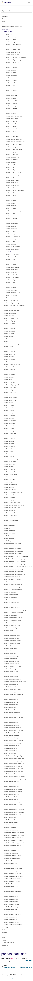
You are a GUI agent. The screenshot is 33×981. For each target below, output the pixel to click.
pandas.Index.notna (11, 216)
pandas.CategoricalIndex (10, 546)
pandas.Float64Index (9, 533)
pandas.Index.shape (11, 75)
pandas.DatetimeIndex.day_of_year (13, 730)
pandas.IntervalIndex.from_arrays (13, 584)
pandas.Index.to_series (12, 280)
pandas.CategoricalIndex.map (12, 576)
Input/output (5, 16)
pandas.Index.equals (11, 126)
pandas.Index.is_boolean (12, 169)
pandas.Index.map (11, 205)
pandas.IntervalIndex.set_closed (12, 620)
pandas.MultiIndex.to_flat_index (12, 666)
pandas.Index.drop (11, 113)
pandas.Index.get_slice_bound (14, 149)
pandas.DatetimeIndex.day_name (13, 804)
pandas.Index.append (11, 88)
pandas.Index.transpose (12, 285)
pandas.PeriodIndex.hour (10, 889)
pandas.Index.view (9, 466)
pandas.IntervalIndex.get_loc (11, 615)
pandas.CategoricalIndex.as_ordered (13, 571)
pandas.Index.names (9, 328)
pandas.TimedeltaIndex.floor (11, 850)
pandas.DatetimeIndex (10, 697)
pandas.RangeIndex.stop (10, 538)
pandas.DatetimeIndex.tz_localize (13, 791)
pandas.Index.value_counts (13, 292)
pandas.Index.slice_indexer (13, 246)
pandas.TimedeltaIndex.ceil (11, 853)
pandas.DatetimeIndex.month (11, 702)
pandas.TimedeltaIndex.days (11, 827)
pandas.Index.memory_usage (14, 210)
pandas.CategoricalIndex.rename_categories (16, 556)
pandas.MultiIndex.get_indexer (12, 692)
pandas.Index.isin (10, 193)
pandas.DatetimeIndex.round (11, 794)
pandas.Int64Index (9, 528)
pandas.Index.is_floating (12, 175)
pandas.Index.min (10, 213)
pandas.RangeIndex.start (10, 535)
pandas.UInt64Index (9, 530)
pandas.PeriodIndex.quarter (11, 899)
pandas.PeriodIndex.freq (10, 883)
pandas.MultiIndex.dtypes (10, 658)
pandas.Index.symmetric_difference (15, 262)
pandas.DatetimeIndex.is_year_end (13, 768)
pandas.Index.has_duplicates (13, 44)
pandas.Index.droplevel (12, 118)
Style (3, 937)
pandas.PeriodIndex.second (11, 904)
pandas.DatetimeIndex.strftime (12, 784)
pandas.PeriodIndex (9, 860)
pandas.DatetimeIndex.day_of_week (13, 740)
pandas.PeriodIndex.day (10, 863)
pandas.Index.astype (11, 103)
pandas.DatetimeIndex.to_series (12, 814)
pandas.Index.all (10, 82)
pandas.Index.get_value (12, 152)
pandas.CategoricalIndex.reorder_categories (15, 558)
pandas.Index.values (11, 80)
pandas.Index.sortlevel (12, 256)
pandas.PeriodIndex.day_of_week (13, 868)
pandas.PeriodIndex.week (11, 909)
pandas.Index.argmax (11, 90)
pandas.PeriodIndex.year (10, 917)
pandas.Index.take (11, 264)
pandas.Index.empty (9, 338)
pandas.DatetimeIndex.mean (11, 819)
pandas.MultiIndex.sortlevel (11, 671)
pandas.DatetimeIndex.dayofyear (12, 727)
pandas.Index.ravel (11, 226)
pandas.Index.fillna (11, 131)
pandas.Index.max (11, 208)
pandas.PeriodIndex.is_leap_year (13, 891)
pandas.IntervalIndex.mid (10, 597)
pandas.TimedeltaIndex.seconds (12, 830)
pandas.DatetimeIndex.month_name (13, 802)
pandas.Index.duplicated (12, 123)
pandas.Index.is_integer (12, 177)
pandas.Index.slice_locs (12, 249)
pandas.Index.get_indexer (13, 136)
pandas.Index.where (11, 295)
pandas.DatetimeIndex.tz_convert (13, 789)
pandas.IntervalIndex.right (11, 594)
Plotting (4, 940)
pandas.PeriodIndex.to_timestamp (13, 924)
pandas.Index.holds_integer (13, 157)
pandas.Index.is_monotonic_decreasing (16, 57)
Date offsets (5, 927)
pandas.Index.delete (11, 108)
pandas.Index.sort (11, 251)
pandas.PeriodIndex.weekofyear (12, 914)
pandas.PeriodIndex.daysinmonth (13, 878)
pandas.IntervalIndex (9, 582)
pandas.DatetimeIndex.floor (11, 796)
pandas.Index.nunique (12, 221)
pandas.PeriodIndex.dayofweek (12, 866)
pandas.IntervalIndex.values (11, 605)
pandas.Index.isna (11, 195)
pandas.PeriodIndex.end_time (12, 881)
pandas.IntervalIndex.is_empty (12, 607)
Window (4, 930)
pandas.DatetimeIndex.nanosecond (13, 717)
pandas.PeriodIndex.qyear (11, 901)
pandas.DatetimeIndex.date (11, 720)
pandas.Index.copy (11, 106)
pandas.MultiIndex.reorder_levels (12, 679)
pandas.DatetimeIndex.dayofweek (13, 738)
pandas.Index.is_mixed (12, 182)
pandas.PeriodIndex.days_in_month (13, 876)
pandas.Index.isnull (11, 198)
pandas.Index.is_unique (12, 62)
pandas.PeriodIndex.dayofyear (12, 871)
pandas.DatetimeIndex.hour (11, 707)
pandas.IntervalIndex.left (10, 592)
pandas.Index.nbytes (11, 67)
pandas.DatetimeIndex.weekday (12, 743)
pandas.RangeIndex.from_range (12, 543)
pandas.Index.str (10, 259)
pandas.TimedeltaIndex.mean (12, 858)
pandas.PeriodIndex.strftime (11, 922)
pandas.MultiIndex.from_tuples (12, 638)
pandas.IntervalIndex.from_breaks (13, 589)
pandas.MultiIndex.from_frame (12, 643)
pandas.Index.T (10, 34)
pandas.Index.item (11, 200)
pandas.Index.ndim (11, 70)
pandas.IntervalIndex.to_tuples (12, 628)
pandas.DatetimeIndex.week (11, 735)
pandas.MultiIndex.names (11, 645)
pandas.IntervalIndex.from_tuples (13, 587)
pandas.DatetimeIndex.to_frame (12, 817)
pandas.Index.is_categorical (13, 172)
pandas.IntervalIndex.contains (12, 622)
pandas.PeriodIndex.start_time (12, 906)
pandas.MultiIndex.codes (10, 651)
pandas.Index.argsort (11, 95)
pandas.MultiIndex (9, 630)
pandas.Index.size (11, 77)
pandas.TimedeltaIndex (10, 825)
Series (3, 21)
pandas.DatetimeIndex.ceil (11, 799)
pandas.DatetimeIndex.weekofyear (13, 732)
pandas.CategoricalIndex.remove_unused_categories (18, 566)
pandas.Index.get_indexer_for (14, 139)
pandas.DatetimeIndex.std (11, 822)
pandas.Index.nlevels (11, 72)
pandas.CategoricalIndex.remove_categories (16, 564)
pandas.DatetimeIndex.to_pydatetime (14, 812)
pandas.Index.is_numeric (12, 185)
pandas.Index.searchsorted (13, 236)
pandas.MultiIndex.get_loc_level (12, 689)
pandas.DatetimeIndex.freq (11, 750)
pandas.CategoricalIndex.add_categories (15, 561)
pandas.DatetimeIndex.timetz (11, 725)
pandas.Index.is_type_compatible (15, 190)
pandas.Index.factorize (12, 129)
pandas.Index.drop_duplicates (14, 116)
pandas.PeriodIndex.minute (11, 894)
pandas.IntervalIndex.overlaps (12, 625)
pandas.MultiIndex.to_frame (11, 669)
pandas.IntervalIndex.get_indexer (13, 617)
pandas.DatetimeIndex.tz (10, 748)
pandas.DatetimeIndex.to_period (12, 807)
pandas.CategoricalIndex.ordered (13, 553)
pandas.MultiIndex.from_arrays (12, 635)
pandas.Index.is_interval (12, 180)
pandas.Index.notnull (11, 218)
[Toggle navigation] (29, 2)
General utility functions (8, 942)
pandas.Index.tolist (11, 282)
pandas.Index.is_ (10, 167)
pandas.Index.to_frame (12, 269)
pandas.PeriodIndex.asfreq (11, 919)
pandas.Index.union (11, 287)
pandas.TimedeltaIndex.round (12, 848)
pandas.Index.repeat (11, 234)
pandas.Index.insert (11, 162)
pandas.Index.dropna (11, 121)
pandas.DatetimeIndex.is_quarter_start (14, 761)
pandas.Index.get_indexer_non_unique (16, 141)
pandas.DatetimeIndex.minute (12, 709)
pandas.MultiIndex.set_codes (11, 663)
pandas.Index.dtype (11, 42)
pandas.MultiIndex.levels (10, 648)
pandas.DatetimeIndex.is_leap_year (13, 771)
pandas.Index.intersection (13, 164)
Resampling (5, 935)
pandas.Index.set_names (12, 239)
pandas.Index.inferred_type (13, 49)
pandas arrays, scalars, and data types (12, 26)
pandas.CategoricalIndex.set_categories (14, 569)
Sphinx (13, 979)
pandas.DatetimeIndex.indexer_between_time (16, 779)
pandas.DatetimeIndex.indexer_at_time (14, 776)
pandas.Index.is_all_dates (13, 52)
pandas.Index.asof (11, 98)
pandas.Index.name (11, 65)
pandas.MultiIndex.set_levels (11, 661)
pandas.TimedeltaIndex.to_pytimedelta (14, 843)
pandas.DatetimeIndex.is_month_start (14, 756)
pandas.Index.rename (12, 231)
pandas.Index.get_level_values (14, 144)
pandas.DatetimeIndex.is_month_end (14, 758)
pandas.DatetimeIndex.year (11, 699)
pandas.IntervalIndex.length (11, 602)
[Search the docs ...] (16, 11)
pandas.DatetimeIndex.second (12, 712)
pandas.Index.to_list (11, 272)
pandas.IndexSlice (9, 633)
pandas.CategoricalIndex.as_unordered (14, 574)
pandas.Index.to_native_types (14, 274)
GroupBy (4, 932)
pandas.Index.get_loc (11, 147)
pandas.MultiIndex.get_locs (11, 686)
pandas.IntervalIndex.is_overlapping (13, 612)
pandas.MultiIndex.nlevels (11, 653)
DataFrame (5, 24)
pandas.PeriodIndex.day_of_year (12, 873)
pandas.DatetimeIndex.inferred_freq (13, 773)
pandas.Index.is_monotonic (13, 54)
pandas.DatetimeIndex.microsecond (13, 715)
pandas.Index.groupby (12, 154)
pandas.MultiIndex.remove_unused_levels (15, 681)
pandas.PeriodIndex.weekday (12, 912)
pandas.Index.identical (12, 159)
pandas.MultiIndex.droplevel (11, 674)
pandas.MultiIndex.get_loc (11, 684)
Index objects (6, 29)
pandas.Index (8, 31)
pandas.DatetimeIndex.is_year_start (13, 766)
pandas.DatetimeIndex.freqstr (12, 753)
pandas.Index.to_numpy (12, 277)
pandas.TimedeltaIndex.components (13, 837)
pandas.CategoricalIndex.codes (12, 548)
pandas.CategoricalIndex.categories (13, 551)
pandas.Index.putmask (12, 223)
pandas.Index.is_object (12, 187)
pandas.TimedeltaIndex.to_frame (12, 855)
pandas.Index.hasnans (12, 47)
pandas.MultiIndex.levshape (11, 656)
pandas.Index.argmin (11, 93)
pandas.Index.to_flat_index (13, 267)
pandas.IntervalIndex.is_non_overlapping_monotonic (18, 610)
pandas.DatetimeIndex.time (11, 722)
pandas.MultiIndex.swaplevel (11, 676)
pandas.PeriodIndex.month (11, 896)
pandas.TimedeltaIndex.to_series (12, 845)
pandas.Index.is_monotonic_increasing (16, 60)
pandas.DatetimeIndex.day (11, 704)
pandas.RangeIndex (9, 525)
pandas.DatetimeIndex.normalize (12, 781)
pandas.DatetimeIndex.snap (11, 786)
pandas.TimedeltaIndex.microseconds (14, 832)
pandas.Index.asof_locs (12, 100)
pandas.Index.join (10, 203)
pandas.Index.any (10, 85)
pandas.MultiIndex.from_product (12, 640)
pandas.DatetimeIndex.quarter (12, 745)
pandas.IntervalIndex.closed (11, 599)
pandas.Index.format (11, 134)
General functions (6, 19)
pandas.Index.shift (11, 244)
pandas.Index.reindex (11, 228)
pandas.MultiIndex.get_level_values (13, 694)
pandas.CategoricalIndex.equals (12, 579)
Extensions (5, 945)
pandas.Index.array (11, 36)
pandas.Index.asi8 (11, 39)
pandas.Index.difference (12, 111)
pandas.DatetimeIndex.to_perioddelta (14, 809)
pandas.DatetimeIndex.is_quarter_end (14, 763)
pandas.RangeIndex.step (10, 541)
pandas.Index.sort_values (13, 254)
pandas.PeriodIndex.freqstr (11, 886)
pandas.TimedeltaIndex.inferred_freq (13, 840)
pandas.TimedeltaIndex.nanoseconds (14, 835)
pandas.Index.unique (11, 290)
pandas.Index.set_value (12, 241)
